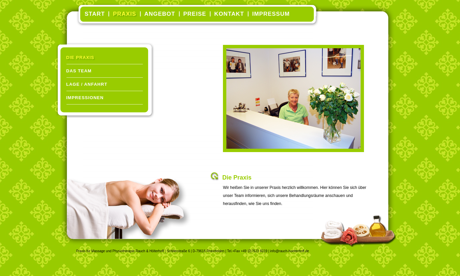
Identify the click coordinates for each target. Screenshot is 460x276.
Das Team (79, 70)
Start (95, 14)
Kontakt (229, 14)
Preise (194, 14)
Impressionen (85, 97)
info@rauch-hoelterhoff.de (289, 251)
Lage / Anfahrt (86, 84)
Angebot (159, 14)
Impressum (271, 14)
